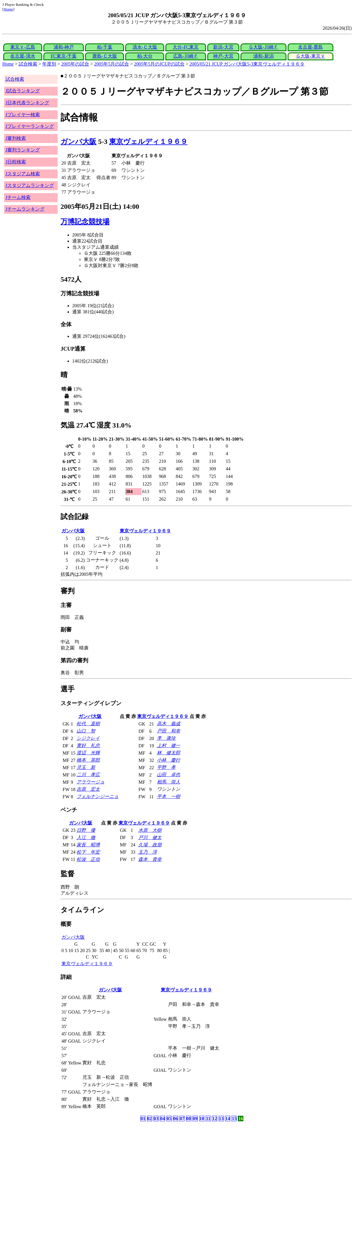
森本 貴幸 (150, 859)
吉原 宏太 (88, 789)
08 (188, 1118)
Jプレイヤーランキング (30, 126)
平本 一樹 (168, 796)
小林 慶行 (168, 760)
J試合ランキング (23, 90)
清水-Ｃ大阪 (144, 47)
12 (214, 1118)
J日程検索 (16, 161)
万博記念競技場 (85, 221)
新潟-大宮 (223, 47)
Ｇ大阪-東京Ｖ (310, 56)
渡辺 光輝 (88, 752)
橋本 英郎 (88, 760)
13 (221, 1118)
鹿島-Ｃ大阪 (104, 56)
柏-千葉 (104, 47)
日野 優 (86, 830)
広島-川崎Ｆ (185, 56)
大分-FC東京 (186, 47)
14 (227, 1118)
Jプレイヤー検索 (23, 114)
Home (8, 9)
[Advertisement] (149, 1168)
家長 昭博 (88, 844)
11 (208, 1118)
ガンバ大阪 (78, 141)
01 (143, 1118)
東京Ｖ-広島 (22, 47)
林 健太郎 (168, 752)
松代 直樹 (88, 723)
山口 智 (86, 730)
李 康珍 (166, 738)
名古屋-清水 (22, 56)
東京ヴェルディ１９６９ (148, 141)
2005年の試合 (75, 63)
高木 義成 (168, 723)
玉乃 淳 (147, 852)
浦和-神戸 (64, 47)
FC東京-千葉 (64, 56)
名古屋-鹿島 (310, 47)
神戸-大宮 (223, 56)
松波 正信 (88, 859)
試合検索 (28, 63)
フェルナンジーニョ (97, 796)
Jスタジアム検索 (23, 173)
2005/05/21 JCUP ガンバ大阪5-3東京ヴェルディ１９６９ (247, 63)
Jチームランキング (25, 208)
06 (175, 1118)
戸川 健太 (150, 837)
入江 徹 (86, 837)
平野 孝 (166, 767)
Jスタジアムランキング (30, 185)
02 (149, 1118)
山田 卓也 (168, 774)
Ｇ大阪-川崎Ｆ (263, 47)
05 (169, 1118)
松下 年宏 (88, 852)
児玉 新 (86, 767)
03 (156, 1118)
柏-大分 (145, 56)
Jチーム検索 (18, 197)
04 (162, 1118)
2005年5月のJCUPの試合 (159, 63)
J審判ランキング (23, 149)
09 (195, 1118)
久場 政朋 (150, 844)
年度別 (49, 63)
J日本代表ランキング (27, 102)
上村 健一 (168, 745)
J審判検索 (16, 138)
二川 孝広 (88, 774)
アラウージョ (91, 781)
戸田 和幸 (168, 730)
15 (234, 1118)
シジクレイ (88, 738)
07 (182, 1118)
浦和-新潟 (263, 56)
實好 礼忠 (88, 745)
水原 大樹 (150, 830)
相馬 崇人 (168, 781)
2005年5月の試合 (111, 63)
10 (201, 1118)
